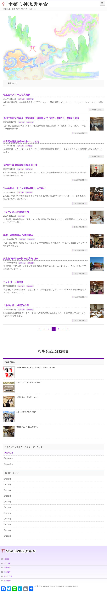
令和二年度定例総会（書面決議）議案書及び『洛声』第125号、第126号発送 (41, 118)
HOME (6, 559)
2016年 (8, 519)
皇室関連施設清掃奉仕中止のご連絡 (21, 141)
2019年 (8, 502)
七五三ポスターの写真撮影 (16, 95)
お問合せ (7, 581)
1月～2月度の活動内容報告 (26, 412)
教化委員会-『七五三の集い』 (27, 427)
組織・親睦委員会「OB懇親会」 (19, 235)
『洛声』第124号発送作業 (16, 212)
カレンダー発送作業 (13, 282)
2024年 (8, 485)
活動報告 (30, 99)
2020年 (8, 496)
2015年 (8, 524)
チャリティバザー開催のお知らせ (29, 382)
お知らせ (21, 99)
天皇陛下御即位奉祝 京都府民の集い (21, 258)
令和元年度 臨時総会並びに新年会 (20, 165)
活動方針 (7, 563)
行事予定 (29, 146)
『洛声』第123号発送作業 (16, 305)
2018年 (8, 507)
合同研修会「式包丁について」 (28, 397)
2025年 (8, 479)
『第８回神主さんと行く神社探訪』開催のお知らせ (35, 368)
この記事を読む (95, 110)
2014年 (8, 530)
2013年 (8, 536)
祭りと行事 (8, 576)
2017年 (8, 513)
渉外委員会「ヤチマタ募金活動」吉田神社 (24, 188)
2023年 (8, 490)
